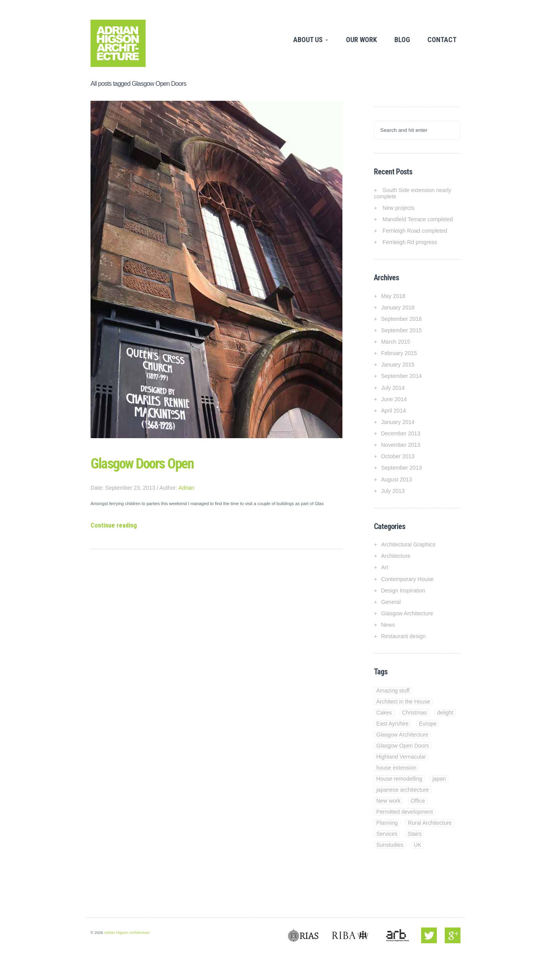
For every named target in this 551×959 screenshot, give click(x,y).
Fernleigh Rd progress (410, 242)
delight (445, 712)
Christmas (414, 712)
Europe (427, 723)
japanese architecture (402, 790)
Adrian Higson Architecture (127, 932)
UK (417, 845)
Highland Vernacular (401, 757)
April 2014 (393, 410)
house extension (396, 768)
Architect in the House (403, 701)
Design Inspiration (403, 590)
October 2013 (397, 456)
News (388, 625)
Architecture (395, 556)
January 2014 (397, 422)
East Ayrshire (392, 723)
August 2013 (396, 479)
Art (384, 567)
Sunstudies (389, 845)
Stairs (415, 834)
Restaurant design (403, 636)
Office (417, 801)
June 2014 (394, 399)
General (391, 602)
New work (388, 801)
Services (387, 834)
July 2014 (393, 388)
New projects (398, 208)
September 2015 (401, 330)
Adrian (186, 488)
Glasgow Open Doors (402, 745)
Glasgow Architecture (407, 613)
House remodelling (399, 779)
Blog (402, 39)
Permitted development (404, 812)
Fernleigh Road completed (415, 231)
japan (439, 779)
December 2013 (400, 433)
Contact (442, 39)
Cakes (384, 712)
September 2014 (401, 376)
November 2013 (400, 445)
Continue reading (114, 525)
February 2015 (399, 353)
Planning (387, 823)
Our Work (361, 39)
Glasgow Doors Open (142, 463)
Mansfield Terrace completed (418, 219)
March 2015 (395, 342)
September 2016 (401, 319)
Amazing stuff (393, 690)
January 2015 (397, 364)
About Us (309, 39)
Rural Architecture (429, 823)
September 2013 (401, 468)
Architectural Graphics (408, 544)
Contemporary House (407, 579)
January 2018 (397, 307)
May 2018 (393, 296)
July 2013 (393, 491)
